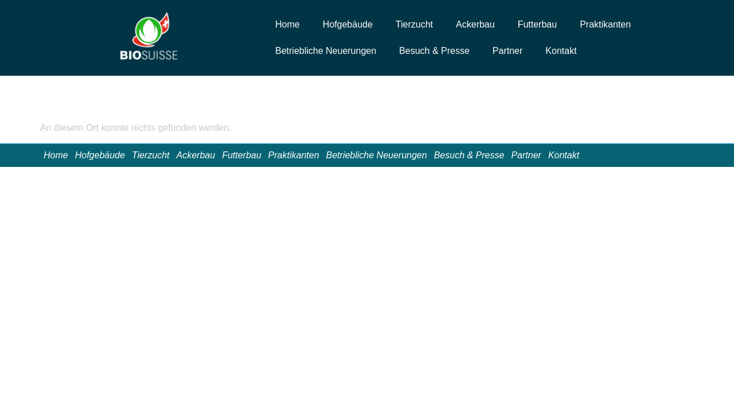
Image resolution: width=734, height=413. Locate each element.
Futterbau (537, 24)
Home (287, 24)
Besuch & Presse (434, 51)
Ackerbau (475, 24)
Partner (507, 51)
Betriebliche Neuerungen (325, 51)
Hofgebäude (348, 24)
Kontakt (560, 51)
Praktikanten (605, 24)
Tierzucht (414, 24)
